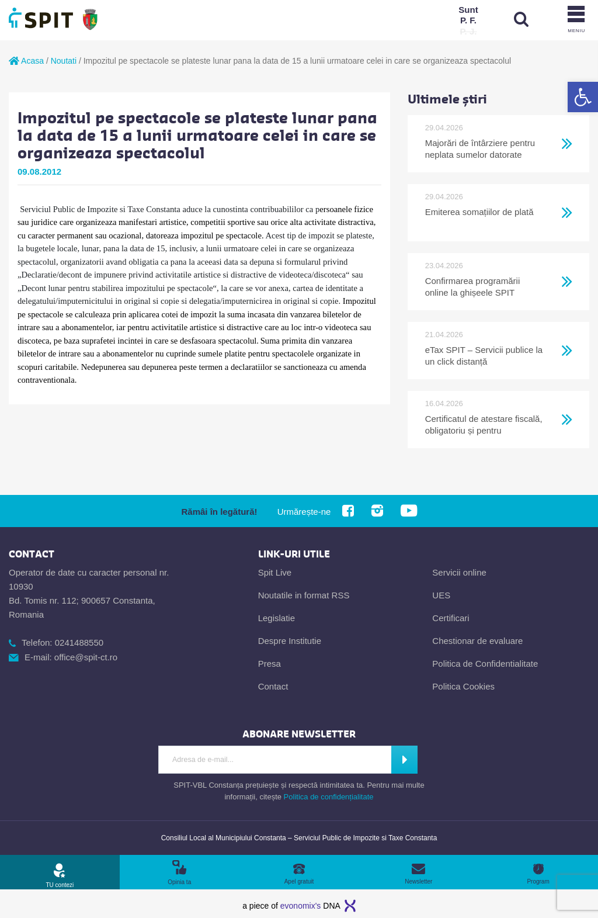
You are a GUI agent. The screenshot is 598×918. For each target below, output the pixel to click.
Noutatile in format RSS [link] (304, 595)
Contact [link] (273, 686)
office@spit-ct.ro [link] (85, 657)
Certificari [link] (450, 618)
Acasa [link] (26, 60)
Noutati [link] (64, 60)
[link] (583, 97)
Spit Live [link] (275, 572)
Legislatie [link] (276, 618)
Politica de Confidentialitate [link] (485, 663)
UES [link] (441, 595)
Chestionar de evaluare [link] (477, 641)
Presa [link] (269, 663)
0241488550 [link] (79, 642)
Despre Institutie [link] (289, 641)
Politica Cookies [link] (463, 686)
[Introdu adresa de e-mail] (275, 760)
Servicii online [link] (459, 572)
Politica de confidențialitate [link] (329, 796)
